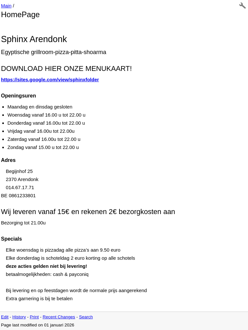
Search (86, 316)
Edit (4, 316)
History (19, 316)
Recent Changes (59, 316)
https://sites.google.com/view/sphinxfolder (50, 79)
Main (6, 5)
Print (34, 316)
